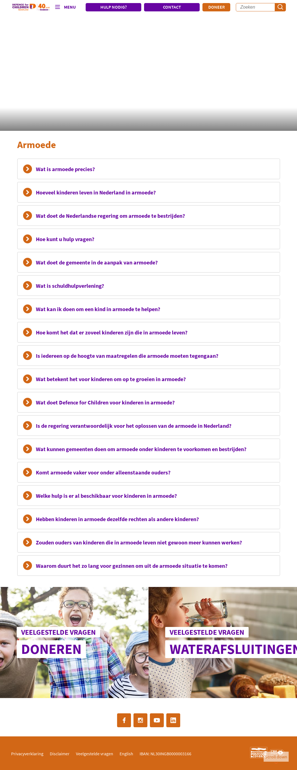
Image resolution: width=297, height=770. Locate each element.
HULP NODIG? (113, 7)
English (126, 753)
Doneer (216, 7)
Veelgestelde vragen (94, 753)
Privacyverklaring (27, 753)
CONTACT (172, 7)
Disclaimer (60, 753)
